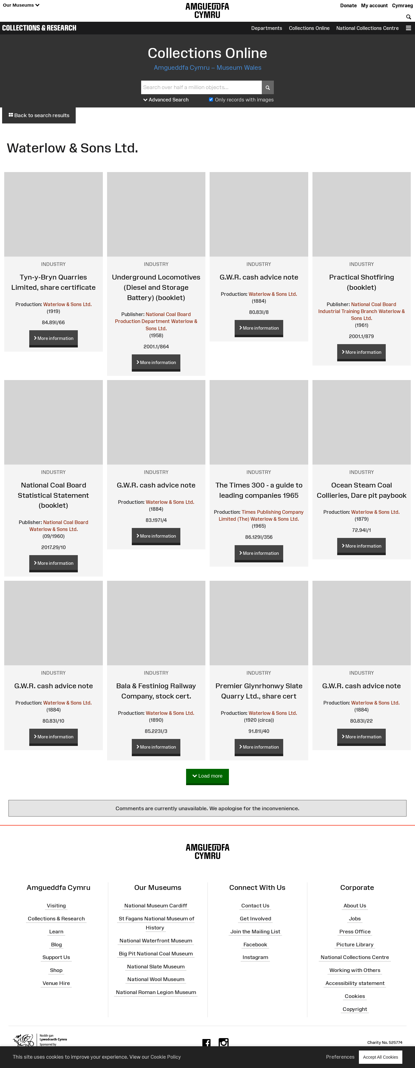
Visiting (56, 906)
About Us (355, 906)
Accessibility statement (355, 983)
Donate (348, 5)
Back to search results (38, 115)
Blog (56, 944)
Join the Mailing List (255, 932)
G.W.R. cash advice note (259, 277)
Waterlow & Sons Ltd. (67, 304)
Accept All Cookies (380, 1057)
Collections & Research (39, 27)
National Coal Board (65, 522)
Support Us (56, 957)
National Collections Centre (367, 28)
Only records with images (244, 99)
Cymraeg (402, 5)
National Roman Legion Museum (156, 992)
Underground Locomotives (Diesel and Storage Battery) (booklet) (156, 287)
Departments (266, 28)
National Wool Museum (155, 979)
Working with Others (354, 970)
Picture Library (355, 944)
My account (374, 5)
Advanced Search (166, 100)
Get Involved (255, 919)
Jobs (355, 919)
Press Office (355, 932)
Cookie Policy (165, 1057)
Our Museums (21, 5)
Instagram (255, 957)
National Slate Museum (156, 966)
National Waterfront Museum (155, 941)
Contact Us (255, 906)
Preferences (340, 1057)
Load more (207, 776)
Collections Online (309, 28)
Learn (56, 932)
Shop (56, 970)
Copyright (355, 1009)
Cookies (355, 996)
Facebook (255, 944)
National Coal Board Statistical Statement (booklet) (53, 495)
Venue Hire (56, 983)
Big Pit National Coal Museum (156, 954)
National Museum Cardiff (155, 906)
